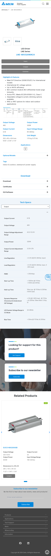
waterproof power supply (26, 165)
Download (7, 181)
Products (25, 515)
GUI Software (8, 192)
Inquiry (25, 61)
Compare (25, 67)
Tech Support (25, 523)
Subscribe (16, 377)
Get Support (17, 355)
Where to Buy (25, 530)
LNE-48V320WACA (16, 10)
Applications (25, 519)
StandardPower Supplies (21, 4)
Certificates (7, 187)
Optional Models (9, 155)
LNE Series (4, 10)
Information (25, 534)
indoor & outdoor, (9, 165)
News (25, 526)
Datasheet (25, 71)
